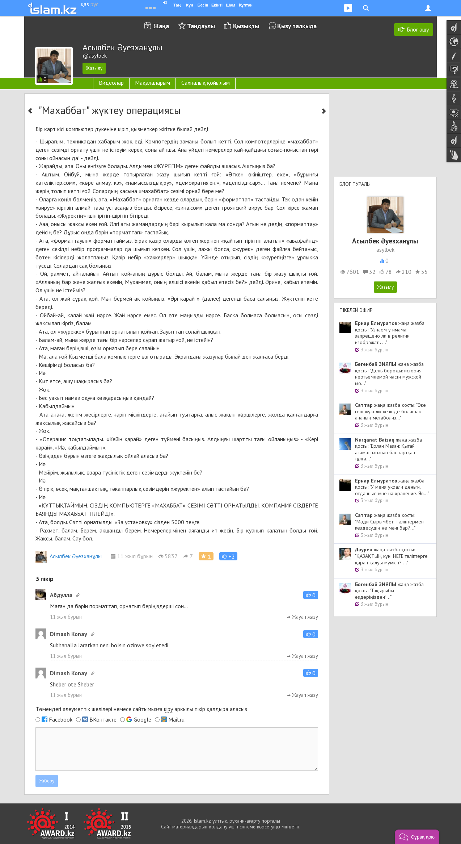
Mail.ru (176, 719)
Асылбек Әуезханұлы (68, 556)
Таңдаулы (201, 26)
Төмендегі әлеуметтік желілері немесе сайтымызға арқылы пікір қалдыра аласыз (141, 709)
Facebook (60, 719)
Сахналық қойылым (205, 82)
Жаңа (161, 26)
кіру (168, 709)
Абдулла (61, 594)
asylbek (385, 249)
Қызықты (246, 26)
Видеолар (111, 82)
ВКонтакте (103, 719)
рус (94, 4)
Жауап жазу (302, 616)
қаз (85, 4)
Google (142, 719)
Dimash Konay (68, 634)
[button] (228, 556)
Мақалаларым (152, 82)
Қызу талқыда (297, 26)
